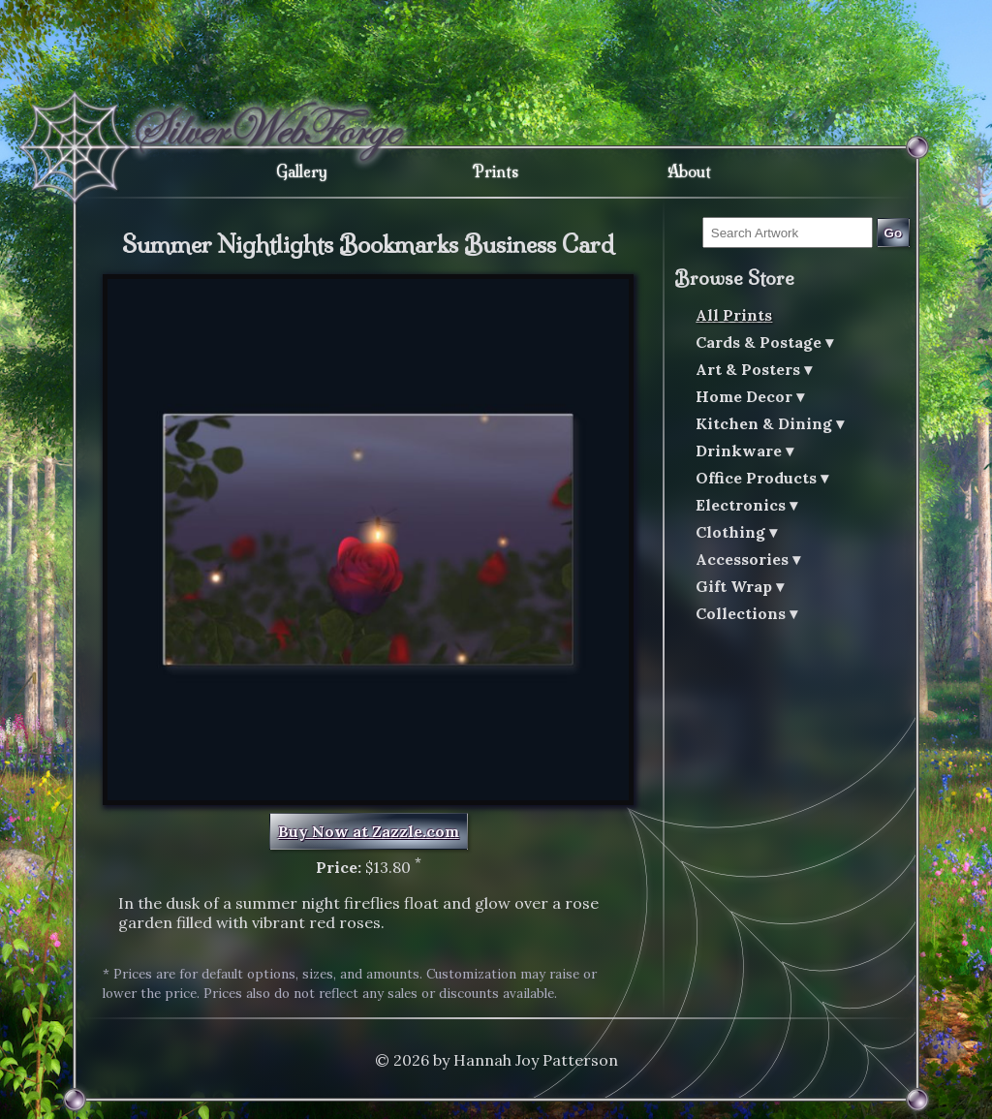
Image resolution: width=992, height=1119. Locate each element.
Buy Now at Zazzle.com (368, 831)
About (689, 171)
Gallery (301, 171)
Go (893, 233)
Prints (495, 171)
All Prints (734, 315)
